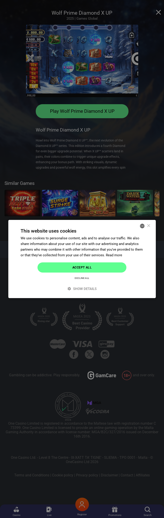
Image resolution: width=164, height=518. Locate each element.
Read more (114, 255)
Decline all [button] (82, 278)
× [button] (148, 225)
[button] (82, 288)
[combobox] (142, 226)
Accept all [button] (82, 267)
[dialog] (82, 259)
